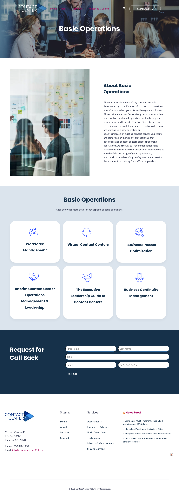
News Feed (133, 412)
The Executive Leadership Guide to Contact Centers (88, 295)
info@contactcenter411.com (28, 450)
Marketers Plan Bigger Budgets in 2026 (144, 428)
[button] (64, 8)
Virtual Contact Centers (88, 244)
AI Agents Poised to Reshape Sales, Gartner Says (148, 433)
